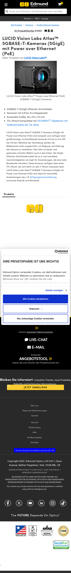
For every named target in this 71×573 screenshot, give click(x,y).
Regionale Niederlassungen (34, 410)
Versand (34, 422)
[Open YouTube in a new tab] (30, 504)
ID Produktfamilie (24, 30)
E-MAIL (35, 347)
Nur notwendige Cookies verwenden (35, 318)
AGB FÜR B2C (54, 470)
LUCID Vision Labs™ (35, 57)
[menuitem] (16, 4)
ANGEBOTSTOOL (33, 358)
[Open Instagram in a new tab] (52, 504)
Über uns (35, 405)
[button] (49, 30)
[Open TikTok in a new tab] (63, 504)
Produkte (9, 194)
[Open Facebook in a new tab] (8, 504)
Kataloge (35, 442)
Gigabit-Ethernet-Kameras (47, 25)
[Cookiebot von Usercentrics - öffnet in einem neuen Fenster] (54, 252)
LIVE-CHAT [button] (36, 339)
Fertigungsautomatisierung (43, 177)
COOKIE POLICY (36, 470)
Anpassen (35, 308)
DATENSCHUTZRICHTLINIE (19, 470)
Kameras (29, 25)
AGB (46, 470)
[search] (36, 11)
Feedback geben (34, 437)
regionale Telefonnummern (39, 331)
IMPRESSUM (26, 472)
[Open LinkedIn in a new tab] (41, 504)
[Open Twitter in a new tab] (19, 504)
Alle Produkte (16, 25)
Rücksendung (35, 427)
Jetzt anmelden (35, 387)
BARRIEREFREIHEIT (40, 472)
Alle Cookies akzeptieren (35, 299)
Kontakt (45, 18)
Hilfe (35, 432)
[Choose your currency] (38, 18)
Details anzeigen (54, 290)
